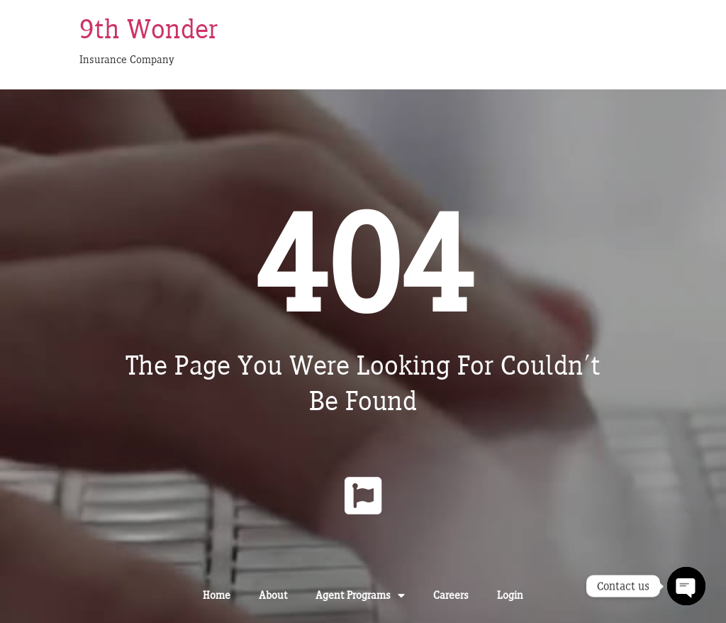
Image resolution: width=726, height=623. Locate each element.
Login (510, 595)
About (273, 595)
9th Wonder (148, 28)
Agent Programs (360, 595)
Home (216, 595)
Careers (451, 595)
